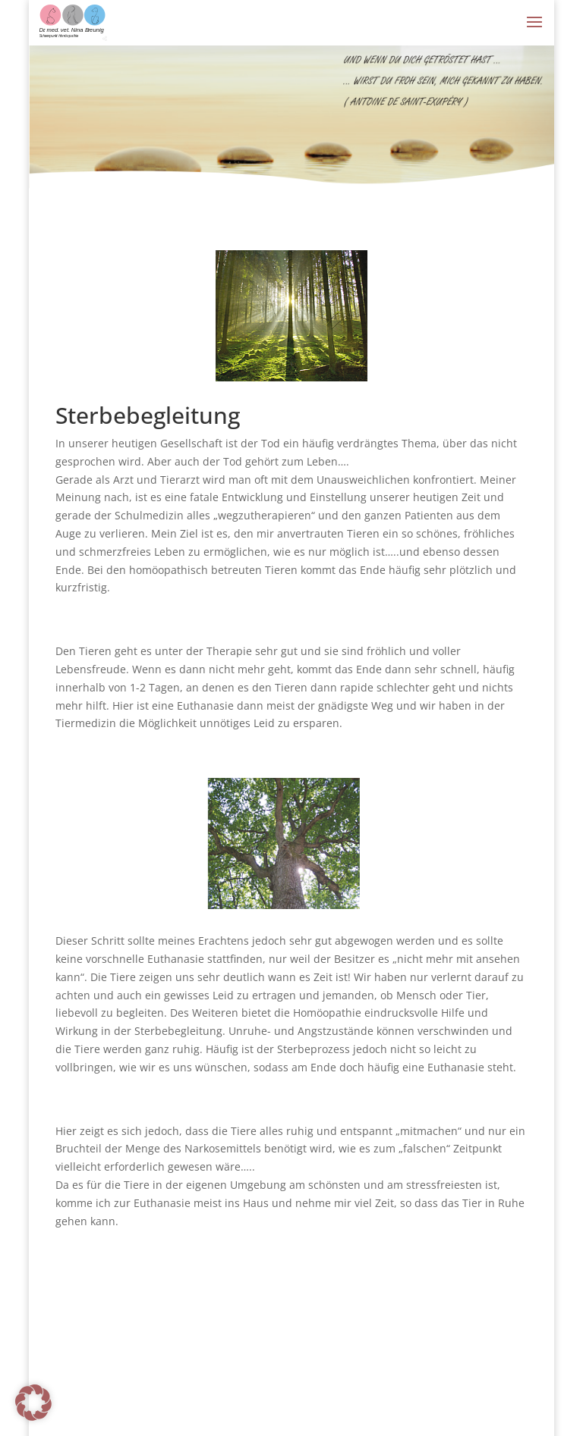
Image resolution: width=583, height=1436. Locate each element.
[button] (33, 1402)
